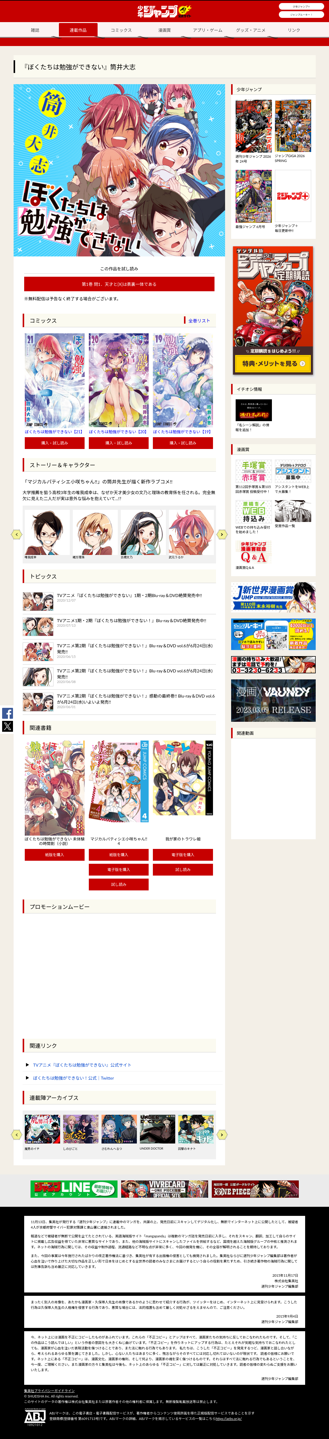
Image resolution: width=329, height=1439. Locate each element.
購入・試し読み (54, 443)
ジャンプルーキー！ (301, 14)
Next (222, 534)
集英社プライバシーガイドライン (49, 1391)
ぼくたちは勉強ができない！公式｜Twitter (73, 1078)
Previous (17, 534)
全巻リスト (200, 320)
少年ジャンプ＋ (301, 6)
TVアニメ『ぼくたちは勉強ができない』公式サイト (82, 1065)
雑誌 (35, 30)
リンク (294, 30)
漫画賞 (164, 30)
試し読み (118, 884)
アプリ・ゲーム (208, 30)
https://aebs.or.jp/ (229, 1419)
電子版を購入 (118, 869)
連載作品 (78, 30)
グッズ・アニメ (251, 30)
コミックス (121, 30)
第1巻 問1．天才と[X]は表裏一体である (119, 284)
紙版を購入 (54, 855)
